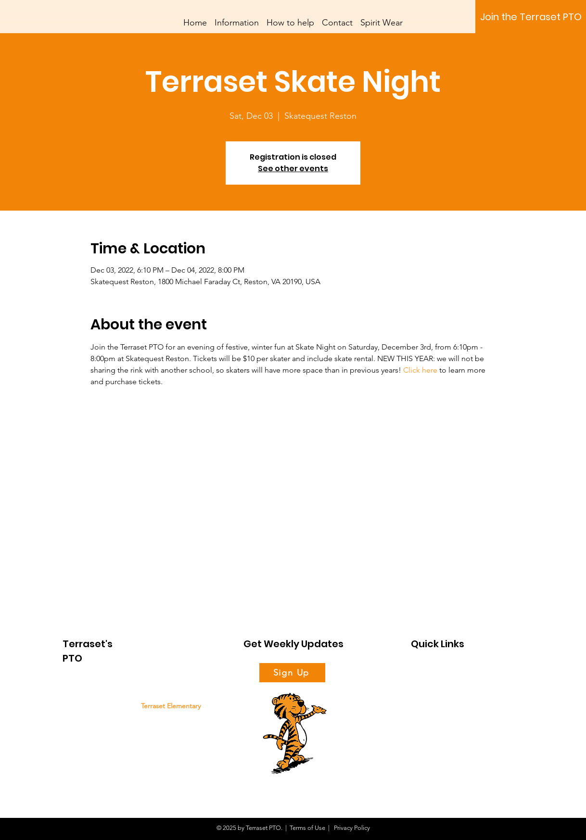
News (418, 703)
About (419, 671)
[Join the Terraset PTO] (530, 17)
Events (420, 719)
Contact (422, 736)
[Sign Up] (292, 672)
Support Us (426, 687)
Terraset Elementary (171, 706)
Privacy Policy (351, 827)
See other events (293, 168)
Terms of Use (307, 827)
